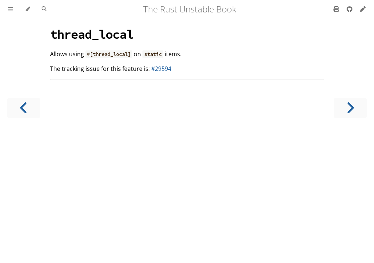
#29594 (161, 69)
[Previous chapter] (23, 108)
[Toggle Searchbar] (44, 9)
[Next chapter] (350, 108)
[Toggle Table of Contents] (10, 9)
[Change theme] (27, 9)
